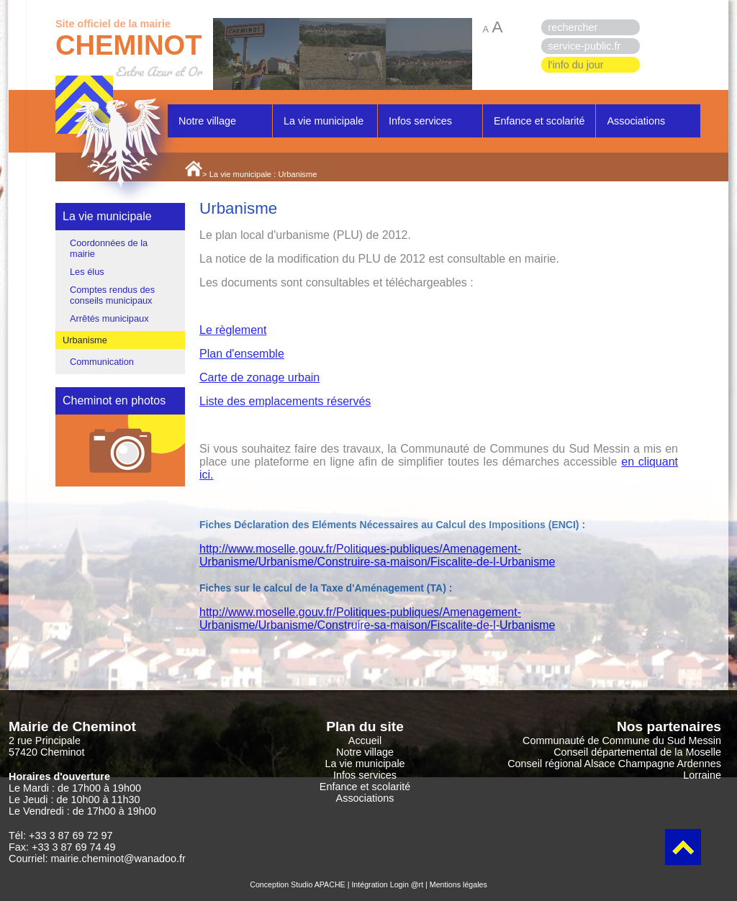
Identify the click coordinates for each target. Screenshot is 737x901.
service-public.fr (584, 46)
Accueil (364, 740)
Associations (636, 121)
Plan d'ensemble (241, 354)
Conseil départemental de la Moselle (637, 752)
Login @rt (406, 884)
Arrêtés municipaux (109, 318)
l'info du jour (576, 65)
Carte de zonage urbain (259, 377)
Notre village (207, 121)
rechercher (573, 27)
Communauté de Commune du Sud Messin (622, 740)
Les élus (87, 271)
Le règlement (232, 330)
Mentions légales (458, 884)
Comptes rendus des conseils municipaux (112, 295)
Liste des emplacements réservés (285, 401)
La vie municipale (323, 121)
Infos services (420, 121)
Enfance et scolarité (539, 121)
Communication (102, 361)
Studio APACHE (318, 884)
